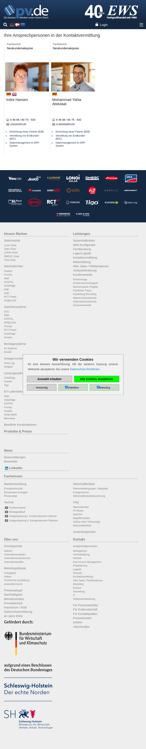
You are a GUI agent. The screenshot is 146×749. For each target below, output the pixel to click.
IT (74, 595)
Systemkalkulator (84, 240)
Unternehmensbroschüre (17, 558)
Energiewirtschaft (13, 488)
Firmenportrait (13, 546)
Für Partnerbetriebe (85, 605)
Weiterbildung (82, 262)
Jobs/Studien (81, 626)
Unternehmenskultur (15, 554)
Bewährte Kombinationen (20, 424)
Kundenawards (82, 274)
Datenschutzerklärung (18, 611)
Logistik (77, 569)
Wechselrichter (13, 266)
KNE (6, 289)
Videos (7, 576)
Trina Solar (10, 260)
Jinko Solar (10, 249)
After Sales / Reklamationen (91, 266)
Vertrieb (77, 558)
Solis (6, 293)
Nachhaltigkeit (13, 594)
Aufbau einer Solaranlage (86, 521)
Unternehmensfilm (14, 562)
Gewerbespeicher (84, 531)
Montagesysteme (15, 343)
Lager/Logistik (82, 253)
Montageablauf (14, 512)
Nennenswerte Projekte (85, 287)
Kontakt (79, 539)
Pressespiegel (13, 590)
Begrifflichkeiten (81, 518)
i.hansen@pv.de (16, 124)
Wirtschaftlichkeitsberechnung (89, 496)
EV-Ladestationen (15, 391)
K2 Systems (10, 348)
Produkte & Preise (18, 431)
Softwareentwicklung (84, 599)
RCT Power (10, 296)
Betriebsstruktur (14, 599)
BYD (6, 311)
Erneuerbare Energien (16, 492)
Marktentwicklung (15, 484)
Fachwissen (13, 476)
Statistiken (73, 387)
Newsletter (11, 461)
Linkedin (13, 468)
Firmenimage (80, 279)
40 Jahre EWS (13, 616)
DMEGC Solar (11, 256)
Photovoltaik (10, 496)
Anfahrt (77, 622)
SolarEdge (9, 285)
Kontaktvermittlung (85, 257)
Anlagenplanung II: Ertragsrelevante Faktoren (31, 520)
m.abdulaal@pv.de (63, 124)
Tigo (6, 385)
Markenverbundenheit (84, 298)
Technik (9, 502)
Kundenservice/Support (85, 283)
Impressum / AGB (15, 607)
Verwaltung (79, 591)
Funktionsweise (15, 507)
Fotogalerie (10, 573)
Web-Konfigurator (84, 245)
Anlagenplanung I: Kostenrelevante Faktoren (30, 516)
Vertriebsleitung (81, 554)
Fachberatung (82, 249)
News (8, 450)
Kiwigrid (8, 366)
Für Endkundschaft (85, 609)
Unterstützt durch (13, 584)
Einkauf (77, 588)
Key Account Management (87, 562)
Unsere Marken (15, 233)
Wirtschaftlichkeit (84, 484)
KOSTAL (8, 282)
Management (80, 551)
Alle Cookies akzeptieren (96, 379)
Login (104, 25)
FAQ (76, 502)
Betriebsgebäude (15, 568)
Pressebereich (13, 603)
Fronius (8, 274)
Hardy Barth (10, 414)
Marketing (78, 584)
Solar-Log (9, 363)
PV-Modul (78, 510)
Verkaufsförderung (85, 270)
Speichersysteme (15, 306)
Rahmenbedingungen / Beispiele (90, 488)
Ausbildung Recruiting (85, 294)
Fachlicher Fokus (82, 290)
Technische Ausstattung (16, 580)
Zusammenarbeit (82, 305)
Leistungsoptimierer (16, 373)
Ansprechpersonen (85, 546)
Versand (77, 573)
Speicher (78, 514)
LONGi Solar (11, 252)
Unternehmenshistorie (85, 301)
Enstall (7, 352)
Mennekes (9, 418)
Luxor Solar (10, 245)
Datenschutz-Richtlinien (85, 369)
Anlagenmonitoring (16, 358)
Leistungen (81, 233)
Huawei (8, 271)
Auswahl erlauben (49, 379)
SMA (6, 278)
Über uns (11, 539)
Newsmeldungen (15, 457)
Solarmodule (12, 240)
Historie (8, 551)
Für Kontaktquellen (85, 613)
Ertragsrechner (81, 492)
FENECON (10, 300)
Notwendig (42, 387)
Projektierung (80, 565)
